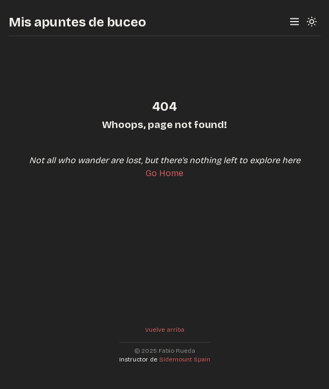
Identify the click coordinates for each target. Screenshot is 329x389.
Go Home (164, 173)
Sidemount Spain (184, 359)
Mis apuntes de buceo (77, 22)
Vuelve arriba (164, 329)
